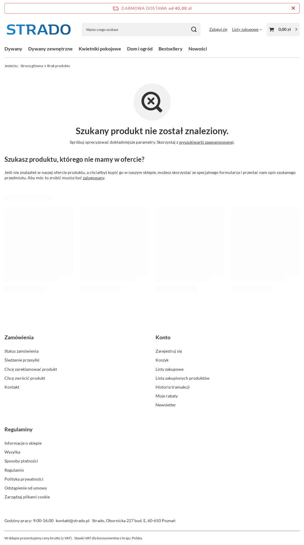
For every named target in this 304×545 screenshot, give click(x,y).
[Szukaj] (193, 29)
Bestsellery (171, 48)
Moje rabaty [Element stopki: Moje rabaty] (167, 395)
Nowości (198, 48)
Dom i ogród (140, 48)
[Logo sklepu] (38, 29)
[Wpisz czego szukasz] (141, 29)
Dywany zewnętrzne (50, 48)
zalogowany (93, 177)
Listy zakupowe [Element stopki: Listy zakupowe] (169, 369)
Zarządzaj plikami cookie (27, 496)
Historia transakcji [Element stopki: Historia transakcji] (173, 386)
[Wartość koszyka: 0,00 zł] (283, 29)
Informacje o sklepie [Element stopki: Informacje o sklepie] (23, 443)
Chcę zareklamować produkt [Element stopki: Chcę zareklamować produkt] (30, 369)
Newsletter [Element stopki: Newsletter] (166, 404)
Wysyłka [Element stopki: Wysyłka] (12, 451)
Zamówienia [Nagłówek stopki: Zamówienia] (19, 337)
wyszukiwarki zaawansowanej (206, 142)
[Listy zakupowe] (247, 29)
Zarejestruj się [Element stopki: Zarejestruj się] (169, 351)
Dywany (13, 48)
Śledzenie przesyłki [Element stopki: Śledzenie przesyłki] (21, 359)
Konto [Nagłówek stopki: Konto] (163, 337)
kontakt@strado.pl (73, 520)
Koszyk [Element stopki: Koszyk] (162, 359)
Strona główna (31, 66)
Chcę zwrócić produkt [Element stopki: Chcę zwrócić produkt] (24, 378)
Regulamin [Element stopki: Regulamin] (14, 470)
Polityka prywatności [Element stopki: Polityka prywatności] (23, 478)
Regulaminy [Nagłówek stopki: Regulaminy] (18, 429)
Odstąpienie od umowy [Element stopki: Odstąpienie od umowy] (25, 487)
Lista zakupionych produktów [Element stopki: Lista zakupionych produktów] (183, 378)
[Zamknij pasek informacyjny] (293, 8)
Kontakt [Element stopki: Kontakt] (11, 386)
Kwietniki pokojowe (100, 48)
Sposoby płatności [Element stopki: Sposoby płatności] (21, 460)
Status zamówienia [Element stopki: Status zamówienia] (21, 351)
